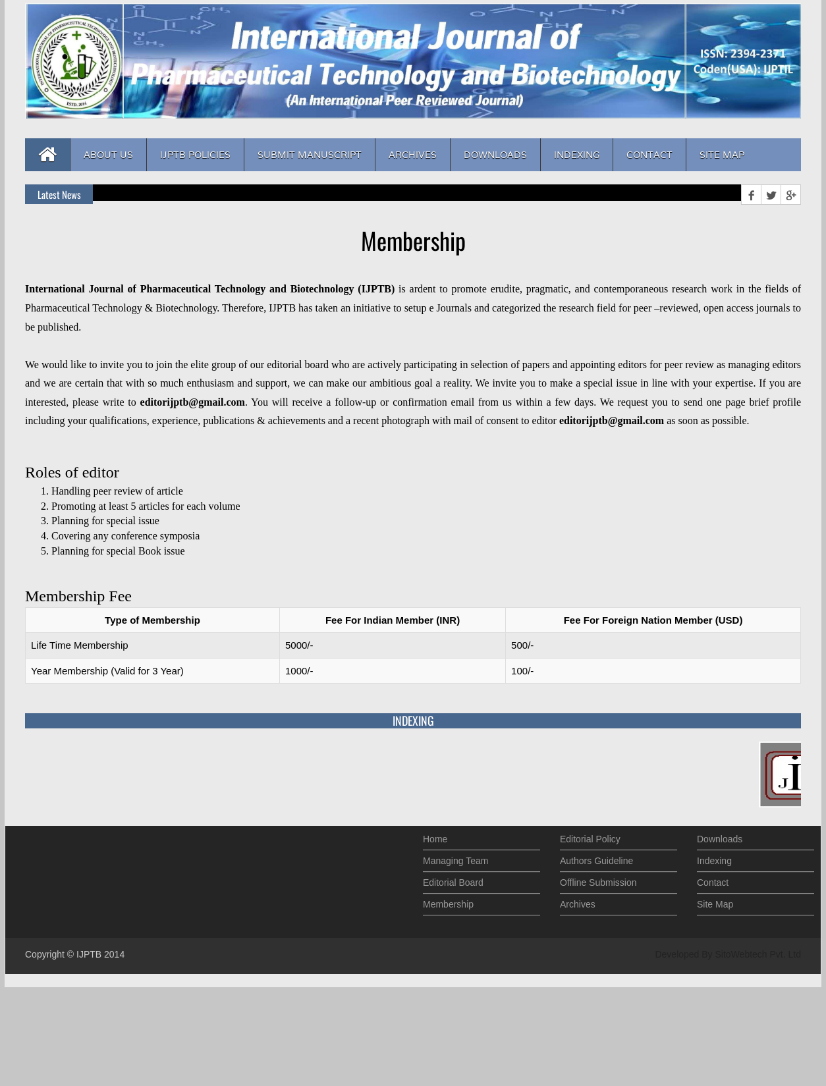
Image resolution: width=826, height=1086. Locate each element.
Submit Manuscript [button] (310, 155)
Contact (649, 155)
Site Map (722, 155)
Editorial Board (453, 880)
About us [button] (108, 155)
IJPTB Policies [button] (195, 155)
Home (435, 836)
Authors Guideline (596, 858)
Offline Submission (598, 880)
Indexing (576, 155)
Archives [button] (413, 155)
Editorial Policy (590, 836)
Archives (577, 901)
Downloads (495, 155)
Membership (448, 901)
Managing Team (455, 858)
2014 (114, 954)
